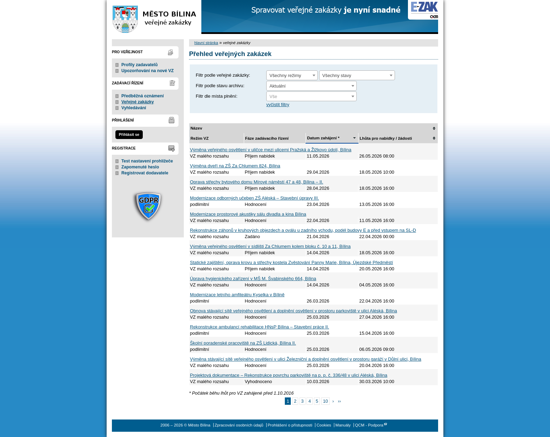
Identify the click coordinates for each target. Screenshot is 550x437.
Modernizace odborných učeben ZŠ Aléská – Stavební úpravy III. (254, 198)
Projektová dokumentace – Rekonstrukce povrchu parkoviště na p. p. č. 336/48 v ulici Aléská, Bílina (289, 375)
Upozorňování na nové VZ (147, 70)
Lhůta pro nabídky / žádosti (386, 138)
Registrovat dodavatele (144, 173)
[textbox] (311, 97)
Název (196, 128)
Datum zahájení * (323, 138)
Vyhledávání (133, 107)
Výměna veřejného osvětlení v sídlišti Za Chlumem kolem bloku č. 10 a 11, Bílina (270, 246)
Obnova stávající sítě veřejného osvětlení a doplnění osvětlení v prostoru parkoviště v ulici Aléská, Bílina (293, 310)
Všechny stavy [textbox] (336, 75)
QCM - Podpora (369, 425)
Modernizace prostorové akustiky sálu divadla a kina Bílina (248, 214)
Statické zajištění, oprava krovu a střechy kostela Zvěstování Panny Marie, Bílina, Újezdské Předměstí (291, 262)
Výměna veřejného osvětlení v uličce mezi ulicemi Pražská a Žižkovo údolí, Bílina (270, 149)
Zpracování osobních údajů (239, 425)
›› (339, 401)
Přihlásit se (129, 134)
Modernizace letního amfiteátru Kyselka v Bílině (237, 294)
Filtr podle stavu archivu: (220, 85)
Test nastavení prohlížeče (147, 161)
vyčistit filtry (277, 104)
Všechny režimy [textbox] (285, 75)
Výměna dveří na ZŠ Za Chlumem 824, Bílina (235, 165)
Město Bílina (154, 17)
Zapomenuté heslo (140, 167)
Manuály (343, 425)
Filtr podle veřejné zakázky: (223, 75)
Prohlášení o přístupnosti (290, 425)
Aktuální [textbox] (277, 86)
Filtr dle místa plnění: (216, 96)
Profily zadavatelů (139, 64)
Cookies (324, 425)
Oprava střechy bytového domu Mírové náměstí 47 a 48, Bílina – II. (256, 182)
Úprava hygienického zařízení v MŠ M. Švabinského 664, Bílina (253, 278)
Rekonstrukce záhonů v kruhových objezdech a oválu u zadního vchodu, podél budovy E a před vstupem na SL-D (303, 230)
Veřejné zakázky (137, 101)
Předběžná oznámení (142, 95)
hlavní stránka (206, 43)
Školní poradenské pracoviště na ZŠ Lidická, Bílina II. (243, 343)
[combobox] (292, 75)
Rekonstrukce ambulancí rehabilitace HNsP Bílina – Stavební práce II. (259, 327)
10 (325, 401)
